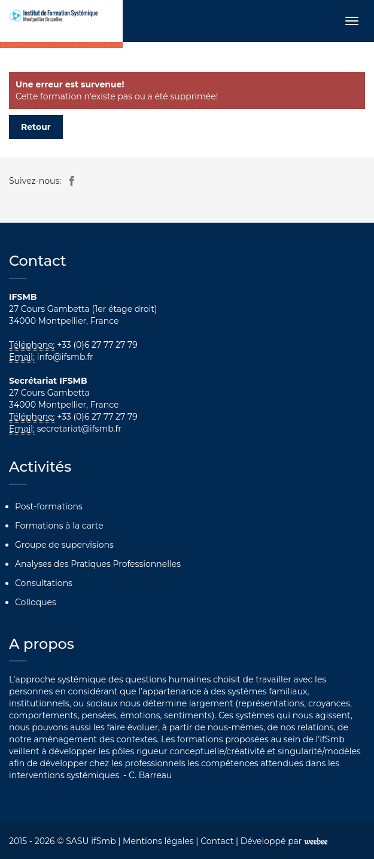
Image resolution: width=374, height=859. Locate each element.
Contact (216, 841)
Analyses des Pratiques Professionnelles (98, 563)
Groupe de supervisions (64, 544)
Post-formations (49, 506)
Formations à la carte (59, 525)
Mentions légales (158, 841)
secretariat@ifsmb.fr (79, 428)
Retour (36, 127)
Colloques (35, 602)
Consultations (43, 583)
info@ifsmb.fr (65, 356)
